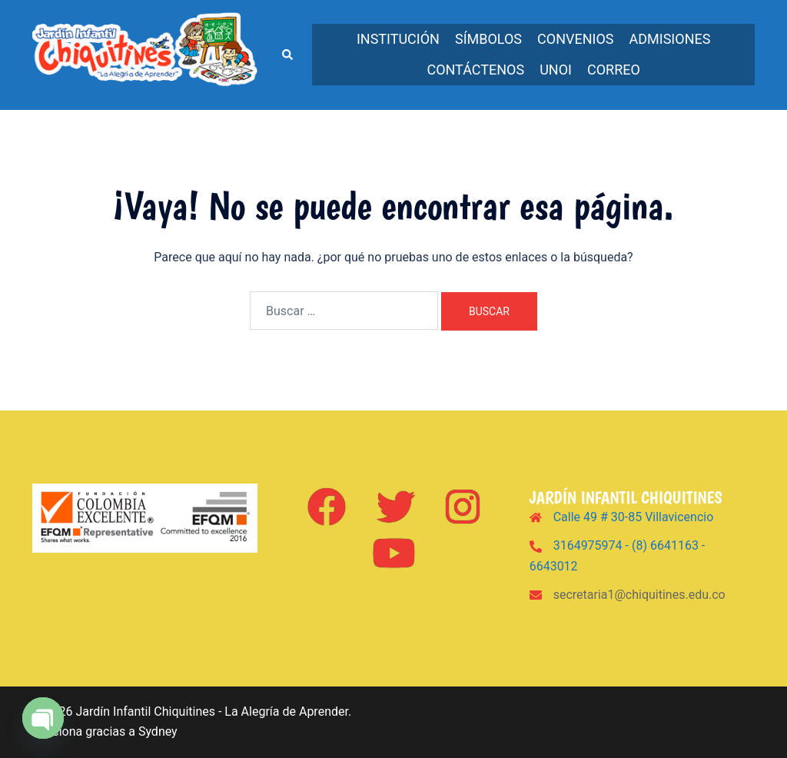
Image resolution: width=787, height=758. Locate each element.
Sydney (158, 731)
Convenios (575, 39)
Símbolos (488, 39)
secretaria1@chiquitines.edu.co (639, 594)
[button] (287, 54)
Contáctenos (475, 70)
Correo (613, 70)
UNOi (556, 70)
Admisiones (670, 39)
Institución (398, 39)
